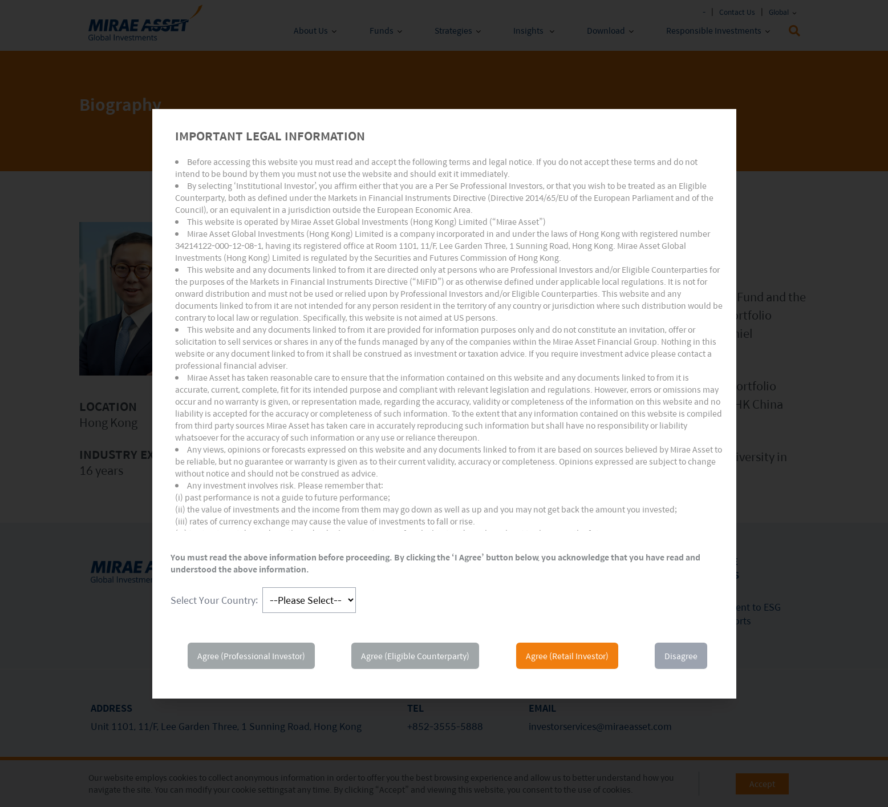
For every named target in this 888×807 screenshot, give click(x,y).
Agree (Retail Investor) (567, 655)
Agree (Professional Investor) (251, 655)
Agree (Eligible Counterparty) (415, 655)
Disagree (681, 655)
